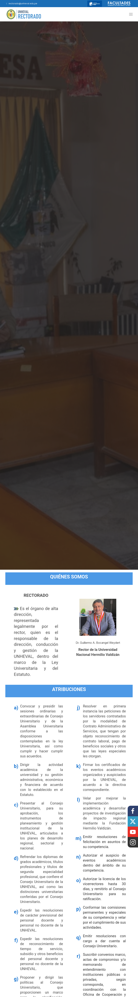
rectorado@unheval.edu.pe (21, 3)
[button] (131, 14)
